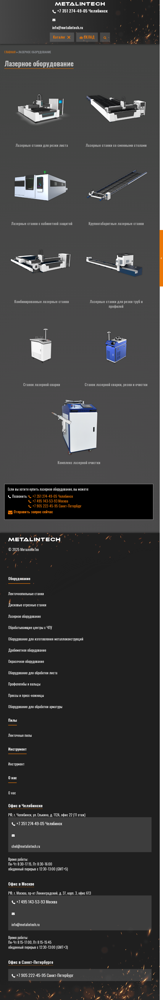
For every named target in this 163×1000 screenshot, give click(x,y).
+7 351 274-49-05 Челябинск (80, 11)
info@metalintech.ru (67, 27)
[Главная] (80, 4)
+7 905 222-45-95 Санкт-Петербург (54, 506)
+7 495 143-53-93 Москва (48, 501)
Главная (10, 52)
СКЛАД (87, 37)
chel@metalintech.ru (25, 846)
